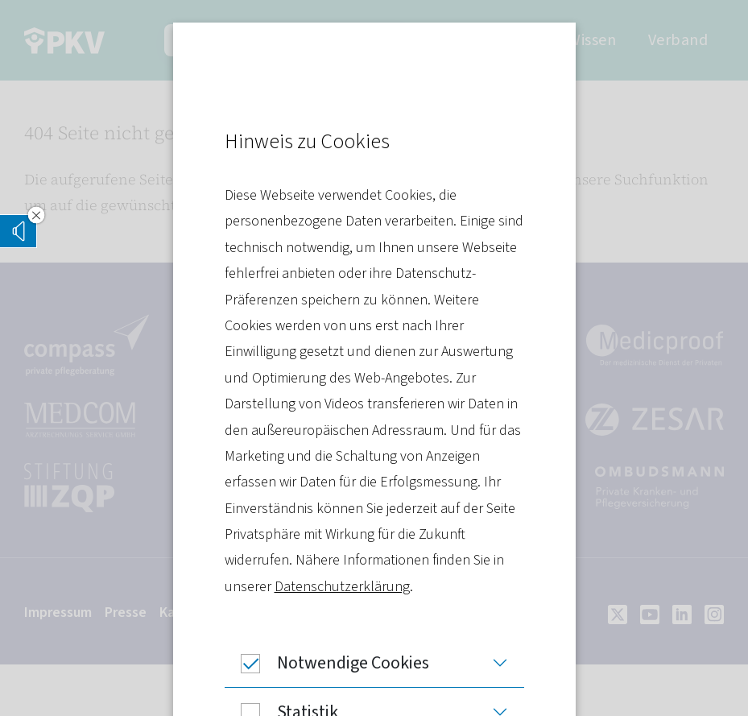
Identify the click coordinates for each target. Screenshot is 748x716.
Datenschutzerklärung (342, 587)
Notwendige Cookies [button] (327, 663)
